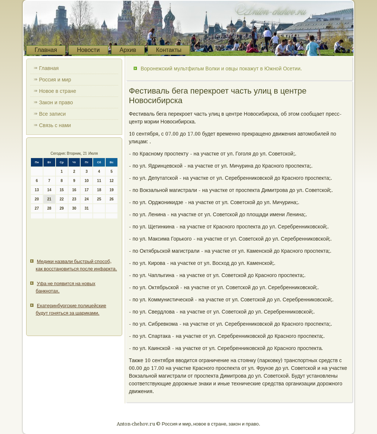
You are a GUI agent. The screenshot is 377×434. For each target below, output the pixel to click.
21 (49, 199)
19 (111, 190)
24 (87, 199)
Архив (128, 50)
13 (37, 190)
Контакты (169, 50)
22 (62, 199)
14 (49, 190)
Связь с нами (55, 125)
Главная (46, 50)
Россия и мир (55, 80)
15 (62, 190)
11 (99, 181)
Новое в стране (57, 91)
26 (111, 199)
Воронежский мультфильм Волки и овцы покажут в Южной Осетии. (221, 68)
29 (62, 208)
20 (37, 199)
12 (111, 181)
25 (99, 199)
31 (87, 208)
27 (37, 208)
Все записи (52, 114)
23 (74, 199)
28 (49, 208)
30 (74, 208)
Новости (88, 50)
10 (87, 181)
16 (74, 190)
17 (87, 190)
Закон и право (56, 102)
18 (99, 190)
